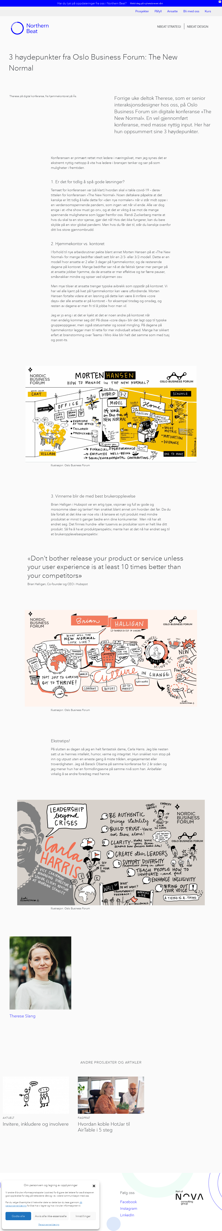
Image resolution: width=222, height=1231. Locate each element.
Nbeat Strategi (169, 26)
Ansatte (172, 11)
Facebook (128, 1201)
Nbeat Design (197, 26)
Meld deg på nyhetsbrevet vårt (146, 3)
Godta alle (18, 1216)
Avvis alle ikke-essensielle (50, 1216)
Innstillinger (83, 1216)
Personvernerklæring (48, 1224)
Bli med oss (191, 11)
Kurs (208, 11)
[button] (94, 1185)
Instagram (128, 1208)
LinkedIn (127, 1215)
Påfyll (158, 11)
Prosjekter (142, 11)
